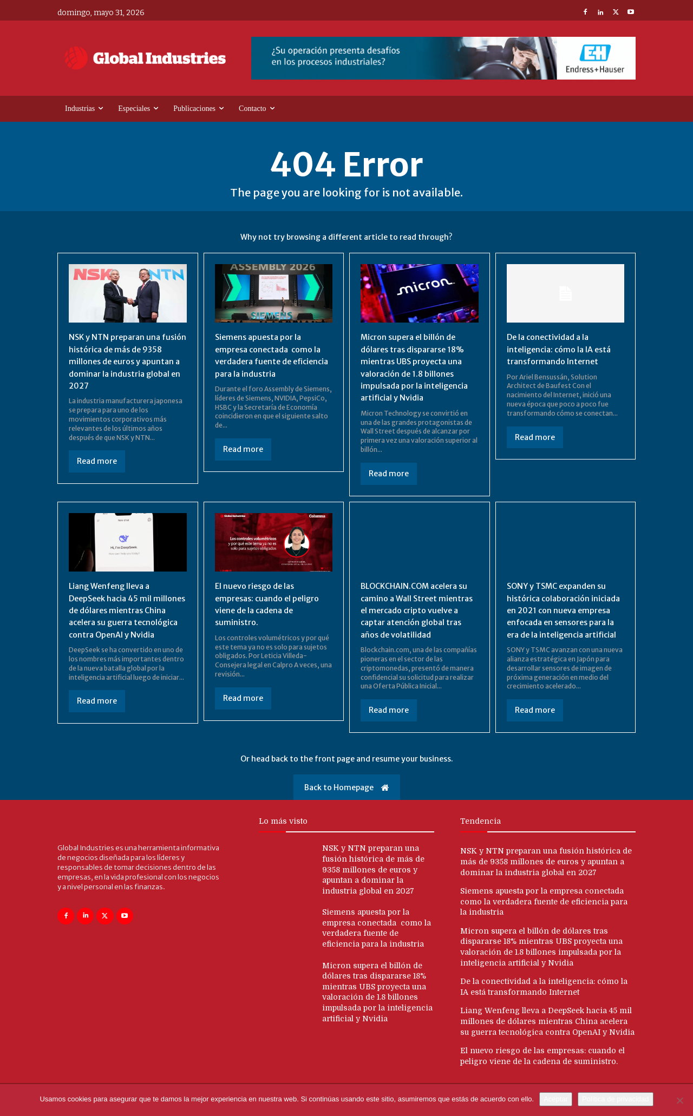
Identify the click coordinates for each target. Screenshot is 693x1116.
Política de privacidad (615, 1099)
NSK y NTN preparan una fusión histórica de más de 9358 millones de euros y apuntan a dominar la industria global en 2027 (122, 361)
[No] (679, 1100)
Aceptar (556, 1099)
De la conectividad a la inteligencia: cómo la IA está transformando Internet (563, 348)
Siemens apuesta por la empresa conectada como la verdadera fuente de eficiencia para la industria (543, 913)
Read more (97, 461)
